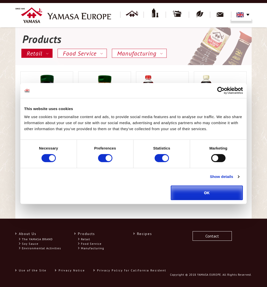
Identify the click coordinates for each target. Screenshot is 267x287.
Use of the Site (33, 270)
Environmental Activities (41, 248)
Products (155, 15)
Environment (199, 15)
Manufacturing (136, 53)
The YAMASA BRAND (37, 239)
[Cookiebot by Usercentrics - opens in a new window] (221, 90)
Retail (34, 53)
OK (207, 192)
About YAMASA (132, 15)
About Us (27, 233)
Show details (221, 176)
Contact (220, 15)
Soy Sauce (30, 244)
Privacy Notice (72, 270)
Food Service (80, 53)
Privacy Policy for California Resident (131, 270)
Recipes (177, 15)
